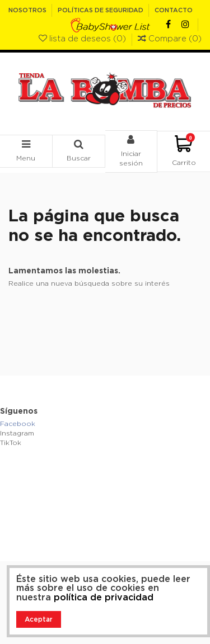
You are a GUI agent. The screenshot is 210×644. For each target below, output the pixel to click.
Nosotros (28, 10)
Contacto (174, 10)
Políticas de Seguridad (101, 10)
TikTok (10, 442)
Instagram (17, 433)
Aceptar (39, 619)
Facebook (17, 423)
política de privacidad (103, 597)
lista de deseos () (83, 39)
